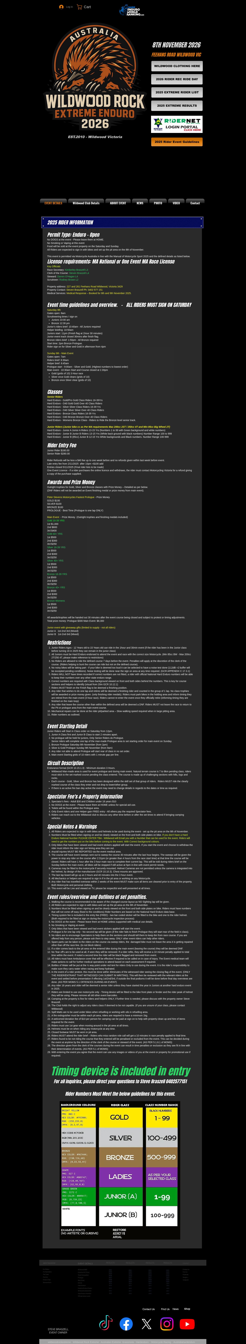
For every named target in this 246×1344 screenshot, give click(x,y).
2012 (110, 1288)
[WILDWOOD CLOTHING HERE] (177, 66)
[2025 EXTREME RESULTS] (177, 106)
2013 (110, 1285)
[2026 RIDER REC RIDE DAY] (177, 79)
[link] (87, 7)
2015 (110, 1281)
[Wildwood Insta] (167, 1324)
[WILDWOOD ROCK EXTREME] (106, 1324)
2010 (110, 1293)
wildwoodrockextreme (59, 1342)
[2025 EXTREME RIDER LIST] (177, 92)
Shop (187, 1308)
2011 (110, 1291)
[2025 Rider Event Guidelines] (177, 142)
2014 (110, 1283)
